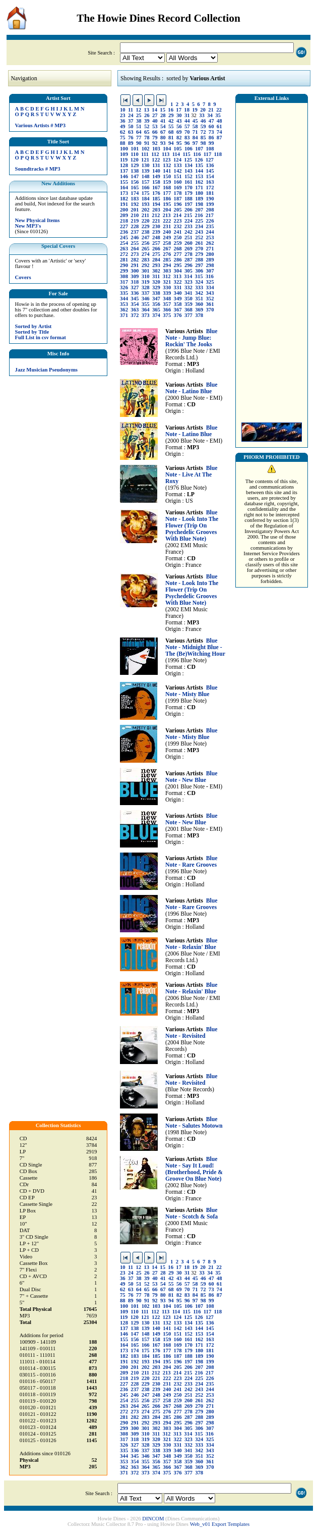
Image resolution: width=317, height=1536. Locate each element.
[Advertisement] (271, 260)
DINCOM (153, 1518)
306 (199, 271)
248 (156, 237)
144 (199, 171)
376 (178, 315)
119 (124, 160)
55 (171, 126)
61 (219, 126)
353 (124, 304)
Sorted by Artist (33, 326)
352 (210, 298)
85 (203, 137)
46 (203, 121)
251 (188, 237)
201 (135, 210)
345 (135, 298)
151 (178, 176)
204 (167, 210)
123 (167, 160)
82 (179, 137)
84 (195, 137)
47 (211, 121)
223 (178, 221)
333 (199, 287)
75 (122, 137)
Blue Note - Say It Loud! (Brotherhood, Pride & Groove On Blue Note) (194, 1169)
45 (195, 121)
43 (179, 121)
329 (156, 287)
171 (199, 187)
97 (195, 143)
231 (167, 226)
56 (179, 126)
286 (178, 259)
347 (156, 298)
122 (156, 160)
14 (154, 110)
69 (179, 132)
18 (186, 110)
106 (188, 148)
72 (203, 132)
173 (124, 193)
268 (178, 248)
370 (210, 309)
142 (178, 171)
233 (188, 226)
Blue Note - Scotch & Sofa (191, 1213)
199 (210, 204)
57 (187, 126)
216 (199, 215)
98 (203, 143)
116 (197, 154)
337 (146, 293)
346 (146, 298)
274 (146, 254)
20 (203, 110)
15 (162, 110)
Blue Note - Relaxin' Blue (191, 943)
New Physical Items (37, 220)
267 (167, 248)
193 (146, 204)
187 (178, 198)
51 (139, 126)
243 (199, 232)
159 (167, 182)
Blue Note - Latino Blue (191, 388)
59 (203, 126)
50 (131, 126)
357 (167, 304)
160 (178, 182)
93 (163, 143)
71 (195, 132)
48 (219, 121)
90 (139, 143)
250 (178, 237)
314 (188, 276)
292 (146, 265)
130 (146, 165)
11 (130, 110)
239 (156, 232)
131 (156, 165)
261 (199, 243)
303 (167, 271)
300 (135, 271)
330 (167, 287)
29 (171, 115)
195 (167, 204)
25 (139, 115)
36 (122, 121)
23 (122, 115)
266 (156, 248)
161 (188, 182)
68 (171, 132)
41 (163, 121)
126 (199, 160)
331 (178, 287)
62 (122, 132)
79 (155, 137)
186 (167, 198)
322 (178, 282)
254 (124, 243)
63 (131, 132)
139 (146, 171)
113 (165, 154)
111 (145, 154)
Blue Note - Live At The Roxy (191, 475)
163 (210, 182)
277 (178, 254)
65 (147, 132)
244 (210, 232)
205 (178, 210)
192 (135, 204)
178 (178, 193)
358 (178, 304)
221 (156, 221)
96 (187, 143)
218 (124, 221)
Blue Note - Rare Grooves (191, 861)
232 (178, 226)
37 (131, 121)
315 (199, 276)
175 (146, 193)
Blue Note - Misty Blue (191, 691)
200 (124, 210)
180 (199, 193)
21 (211, 110)
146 (124, 176)
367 (178, 309)
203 (156, 210)
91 (147, 143)
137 (124, 171)
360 (199, 304)
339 (167, 293)
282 (135, 259)
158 (156, 182)
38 (139, 121)
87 (219, 137)
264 (135, 248)
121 (145, 160)
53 (155, 126)
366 (167, 309)
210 (135, 215)
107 (199, 148)
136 (210, 165)
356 (156, 304)
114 (176, 154)
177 (167, 193)
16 (170, 110)
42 (171, 121)
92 (155, 143)
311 (156, 276)
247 (146, 237)
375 (167, 315)
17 (178, 110)
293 (156, 265)
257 (156, 243)
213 (167, 215)
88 (122, 143)
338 (156, 293)
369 (199, 309)
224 (188, 221)
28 (163, 115)
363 (135, 309)
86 (211, 137)
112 (155, 154)
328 (146, 287)
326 (124, 287)
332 (188, 287)
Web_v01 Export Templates (219, 1524)
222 (167, 221)
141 (167, 171)
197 (188, 204)
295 (178, 265)
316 (210, 276)
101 (135, 148)
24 (131, 115)
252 (199, 237)
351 (199, 298)
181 (210, 193)
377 (188, 315)
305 (188, 271)
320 (156, 282)
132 (167, 165)
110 (134, 154)
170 (188, 187)
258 (167, 243)
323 (188, 282)
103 (156, 148)
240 (167, 232)
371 (124, 315)
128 (124, 165)
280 (210, 254)
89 (131, 143)
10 (122, 110)
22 (219, 110)
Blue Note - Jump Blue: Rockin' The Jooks (191, 338)
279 (199, 254)
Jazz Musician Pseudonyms (46, 370)
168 (167, 187)
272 (124, 254)
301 (146, 271)
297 (199, 265)
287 (188, 259)
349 (178, 298)
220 (146, 221)
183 (135, 198)
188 (188, 198)
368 (188, 309)
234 (199, 226)
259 (178, 243)
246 (135, 237)
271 (210, 248)
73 (211, 132)
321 (167, 282)
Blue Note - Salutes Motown (194, 1122)
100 (124, 148)
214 (177, 215)
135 (199, 165)
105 (178, 148)
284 (156, 259)
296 (188, 265)
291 (135, 265)
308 (124, 276)
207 (199, 210)
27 (155, 115)
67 (163, 132)
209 (124, 215)
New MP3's (28, 226)
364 (146, 309)
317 (124, 282)
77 (139, 137)
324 (199, 282)
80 (163, 137)
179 (188, 193)
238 (146, 232)
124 (177, 160)
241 (178, 232)
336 (135, 293)
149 (156, 176)
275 (156, 254)
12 (138, 110)
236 (124, 232)
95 (179, 143)
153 (199, 176)
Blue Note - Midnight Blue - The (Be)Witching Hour (195, 647)
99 (211, 143)
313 (177, 276)
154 (210, 176)
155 (124, 182)
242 (188, 232)
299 (124, 271)
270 (199, 248)
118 (218, 154)
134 (188, 165)
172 (210, 187)
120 (135, 160)
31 (187, 115)
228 (135, 226)
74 (219, 132)
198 (199, 204)
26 (147, 115)
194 (156, 204)
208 (210, 210)
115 (186, 154)
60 (211, 126)
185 (156, 198)
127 (210, 160)
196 (178, 204)
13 (146, 110)
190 (210, 198)
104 (167, 148)
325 (210, 282)
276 (167, 254)
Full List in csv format (40, 337)
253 (210, 237)
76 (131, 137)
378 (199, 315)
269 (188, 248)
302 (156, 271)
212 (156, 215)
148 (146, 176)
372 (135, 315)
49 (122, 126)
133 (178, 165)
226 (210, 221)
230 (156, 226)
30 (179, 115)
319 (146, 282)
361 (210, 304)
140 (156, 171)
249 (167, 237)
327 (135, 287)
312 (167, 276)
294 (167, 265)
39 (147, 121)
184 (146, 198)
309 (135, 276)
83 (187, 137)
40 (155, 121)
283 (146, 259)
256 (146, 243)
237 (135, 232)
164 (124, 187)
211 (145, 215)
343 (210, 293)
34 (210, 115)
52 (147, 126)
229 (146, 226)
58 (195, 126)
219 (135, 221)
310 (146, 276)
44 (187, 121)
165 (135, 187)
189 (199, 198)
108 (210, 148)
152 (188, 176)
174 (135, 193)
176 (156, 193)
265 (146, 248)
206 (188, 210)
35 (218, 115)
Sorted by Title (32, 332)
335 (124, 293)
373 (146, 315)
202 (146, 210)
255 (135, 243)
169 (178, 187)
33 (202, 115)
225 (199, 221)
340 (178, 293)
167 (156, 187)
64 (139, 132)
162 (199, 182)
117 (207, 154)
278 (188, 254)
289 (210, 259)
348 (167, 298)
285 (167, 259)
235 (210, 226)
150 (167, 176)
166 (146, 187)
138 (135, 171)
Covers (23, 277)
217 (210, 215)
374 (156, 315)
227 (124, 226)
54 (163, 126)
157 (146, 182)
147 (135, 176)
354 (135, 304)
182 (124, 198)
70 (187, 132)
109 (124, 154)
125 (188, 160)
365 (156, 309)
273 (135, 254)
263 (124, 248)
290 (124, 265)
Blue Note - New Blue (191, 776)
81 (171, 137)
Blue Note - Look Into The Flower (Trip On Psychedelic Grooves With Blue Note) (191, 525)
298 (210, 265)
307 (210, 271)
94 (171, 143)
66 (155, 132)
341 (188, 293)
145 (210, 171)
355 (146, 304)
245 (124, 237)
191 (124, 204)
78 (147, 137)
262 (210, 243)
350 (188, 298)
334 (210, 287)
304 (178, 271)
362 (124, 309)
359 (188, 304)
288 (199, 259)
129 (135, 165)
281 (124, 259)
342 (199, 293)
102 (146, 148)
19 (195, 110)
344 (124, 298)
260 (188, 243)
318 (135, 282)
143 (188, 171)
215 (188, 215)
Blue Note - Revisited (191, 1032)
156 (135, 182)
